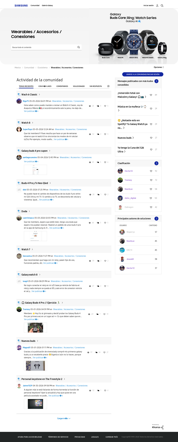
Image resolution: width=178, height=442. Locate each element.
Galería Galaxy (47, 5)
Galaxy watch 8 (29, 274)
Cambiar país (112, 437)
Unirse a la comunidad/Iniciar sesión (142, 74)
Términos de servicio (58, 437)
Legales (95, 437)
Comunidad (35, 5)
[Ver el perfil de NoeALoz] (129, 189)
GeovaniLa (27, 256)
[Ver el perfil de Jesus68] (130, 259)
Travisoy (26, 309)
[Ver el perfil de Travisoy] (128, 180)
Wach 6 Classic (29, 94)
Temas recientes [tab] (26, 86)
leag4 (25, 281)
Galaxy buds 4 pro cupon (34, 150)
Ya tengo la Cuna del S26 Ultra (131, 149)
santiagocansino (30, 157)
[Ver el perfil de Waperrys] (131, 232)
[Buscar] (46, 47)
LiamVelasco (28, 218)
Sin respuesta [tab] (96, 86)
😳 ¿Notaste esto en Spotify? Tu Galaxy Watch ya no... (132, 124)
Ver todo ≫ (138, 81)
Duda (24, 211)
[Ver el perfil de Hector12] (129, 171)
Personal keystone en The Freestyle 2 (41, 379)
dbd (24, 190)
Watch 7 (25, 249)
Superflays (27, 129)
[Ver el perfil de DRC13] (129, 250)
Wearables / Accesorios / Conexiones (68, 101)
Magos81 (26, 347)
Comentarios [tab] (62, 86)
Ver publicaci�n (31, 111)
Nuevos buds (28, 340)
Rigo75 (26, 101)
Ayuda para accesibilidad (30, 437)
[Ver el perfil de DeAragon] (129, 207)
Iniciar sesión (149, 5)
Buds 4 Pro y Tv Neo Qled (34, 183)
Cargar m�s (62, 418)
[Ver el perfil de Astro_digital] (130, 198)
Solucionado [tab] (79, 86)
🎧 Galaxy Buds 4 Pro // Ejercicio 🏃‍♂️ (40, 302)
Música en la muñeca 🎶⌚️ (132, 106)
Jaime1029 (27, 385)
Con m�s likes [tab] (44, 86)
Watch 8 (25, 122)
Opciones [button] (158, 67)
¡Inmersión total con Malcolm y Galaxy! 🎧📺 (131, 95)
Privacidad (80, 437)
